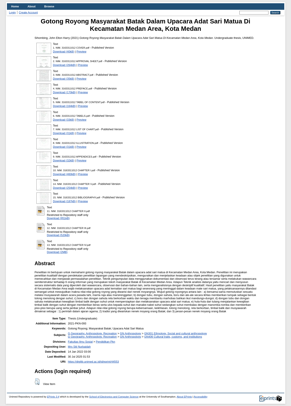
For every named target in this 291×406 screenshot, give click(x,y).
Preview (81, 51)
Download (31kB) (63, 133)
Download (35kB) (63, 78)
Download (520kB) (58, 235)
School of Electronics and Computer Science (113, 396)
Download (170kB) (64, 92)
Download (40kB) (63, 51)
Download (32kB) (63, 160)
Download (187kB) (64, 201)
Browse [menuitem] (49, 6)
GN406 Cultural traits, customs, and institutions (173, 336)
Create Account (28, 12)
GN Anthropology (130, 333)
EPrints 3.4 (53, 396)
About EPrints (184, 396)
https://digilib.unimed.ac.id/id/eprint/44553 (93, 361)
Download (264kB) (64, 65)
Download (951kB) (58, 218)
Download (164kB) (64, 106)
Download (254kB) (64, 187)
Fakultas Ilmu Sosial (80, 341)
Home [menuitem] (15, 6)
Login (12, 12)
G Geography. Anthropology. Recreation (92, 333)
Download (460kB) (64, 174)
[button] (37, 381)
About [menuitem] (32, 6)
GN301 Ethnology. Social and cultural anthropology (175, 333)
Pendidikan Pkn (105, 341)
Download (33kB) (63, 119)
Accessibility (201, 396)
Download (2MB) (57, 252)
